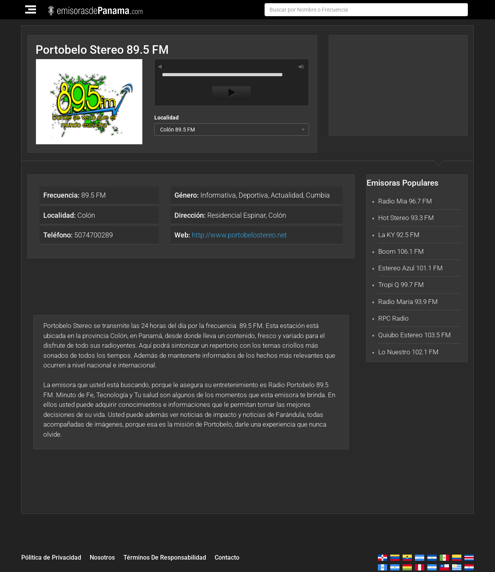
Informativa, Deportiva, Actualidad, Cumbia (252, 195)
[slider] (231, 74)
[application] (232, 84)
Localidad (166, 117)
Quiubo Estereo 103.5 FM (414, 335)
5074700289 (78, 235)
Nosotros (107, 557)
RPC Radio (393, 318)
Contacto (239, 557)
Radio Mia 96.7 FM (405, 201)
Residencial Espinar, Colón (230, 215)
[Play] (231, 92)
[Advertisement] (398, 85)
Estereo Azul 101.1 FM (410, 268)
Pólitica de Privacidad (53, 557)
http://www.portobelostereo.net (239, 235)
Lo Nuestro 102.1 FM (408, 352)
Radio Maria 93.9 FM (408, 302)
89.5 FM (74, 195)
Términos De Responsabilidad (173, 557)
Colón (69, 215)
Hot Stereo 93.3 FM (406, 218)
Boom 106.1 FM (401, 251)
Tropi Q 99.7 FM (401, 285)
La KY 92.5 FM (399, 235)
